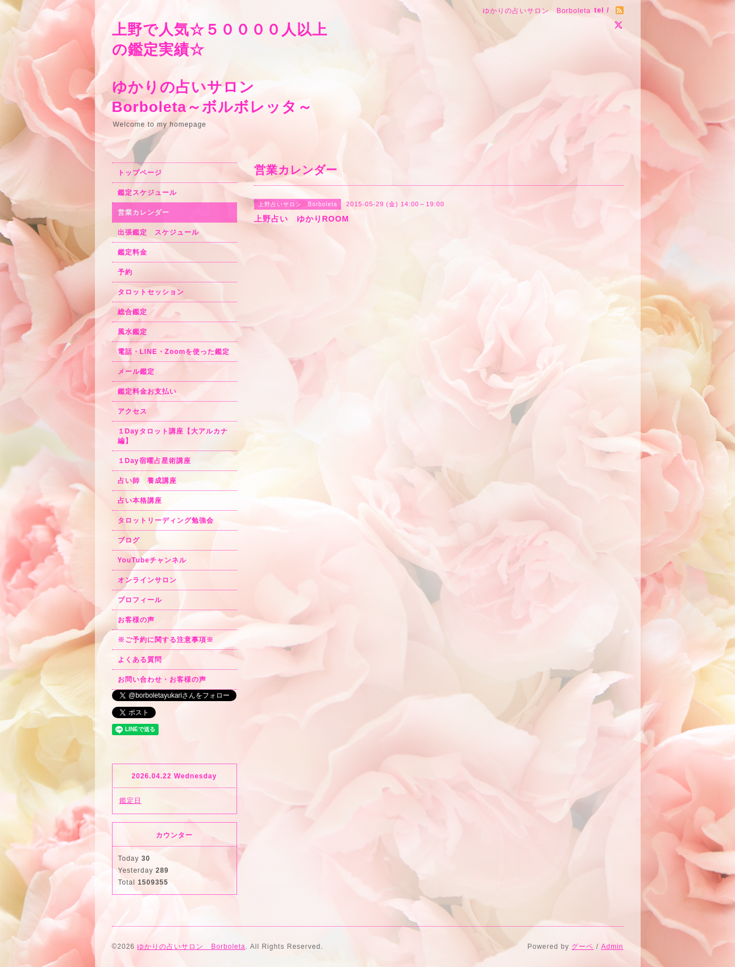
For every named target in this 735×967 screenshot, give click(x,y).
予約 (125, 272)
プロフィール (140, 600)
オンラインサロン (147, 580)
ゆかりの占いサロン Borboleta (191, 947)
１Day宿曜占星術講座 (154, 461)
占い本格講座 (140, 501)
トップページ (140, 173)
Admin (612, 947)
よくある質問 (140, 660)
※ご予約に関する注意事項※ (166, 640)
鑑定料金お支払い (147, 391)
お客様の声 (136, 620)
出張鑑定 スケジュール (158, 232)
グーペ (582, 947)
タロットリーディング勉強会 (166, 520)
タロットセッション (151, 292)
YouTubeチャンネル (152, 560)
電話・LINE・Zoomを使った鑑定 (174, 352)
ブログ (129, 540)
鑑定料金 (132, 252)
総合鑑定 (132, 312)
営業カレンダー (143, 212)
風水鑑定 (132, 332)
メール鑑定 (136, 372)
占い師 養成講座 (147, 481)
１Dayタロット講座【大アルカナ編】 (173, 436)
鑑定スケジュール (147, 193)
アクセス (132, 411)
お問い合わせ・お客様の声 (162, 679)
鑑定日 (130, 801)
